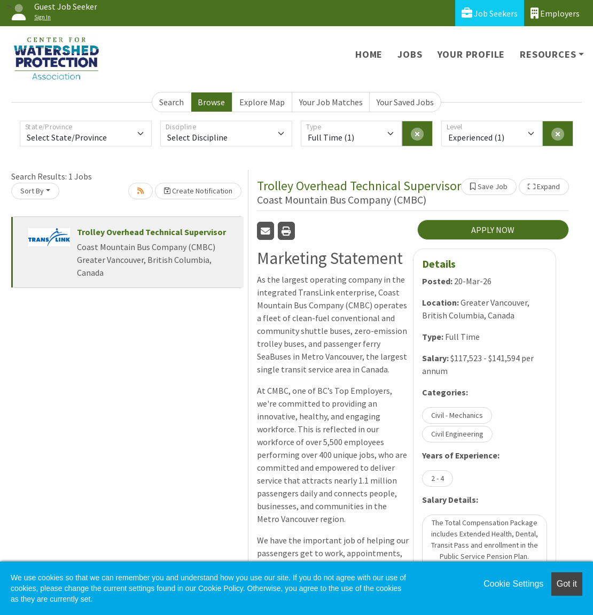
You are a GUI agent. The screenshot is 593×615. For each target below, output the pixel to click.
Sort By (32, 191)
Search (171, 102)
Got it (567, 583)
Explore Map (262, 102)
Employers (555, 13)
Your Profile (471, 54)
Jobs (409, 54)
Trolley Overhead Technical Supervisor (151, 232)
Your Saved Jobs (405, 102)
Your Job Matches (331, 102)
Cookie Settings (513, 583)
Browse (211, 102)
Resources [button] (548, 54)
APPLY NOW (492, 229)
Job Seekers (490, 13)
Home (369, 54)
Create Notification (198, 191)
